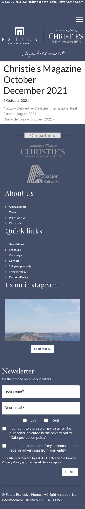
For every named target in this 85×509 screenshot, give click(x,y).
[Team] (10, 212)
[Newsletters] (14, 244)
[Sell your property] (18, 266)
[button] (42, 349)
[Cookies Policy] (16, 277)
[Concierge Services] (13, 255)
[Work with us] (15, 218)
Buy (33, 420)
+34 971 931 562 (16, 2)
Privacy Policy (11, 462)
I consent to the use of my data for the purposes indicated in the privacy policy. (41, 433)
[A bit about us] (15, 207)
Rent (55, 420)
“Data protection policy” (28, 437)
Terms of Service (40, 462)
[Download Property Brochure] (13, 250)
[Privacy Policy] (15, 272)
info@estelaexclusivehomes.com (57, 2)
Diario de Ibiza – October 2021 (28, 119)
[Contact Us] (12, 261)
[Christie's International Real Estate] (13, 223)
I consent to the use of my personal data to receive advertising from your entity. (44, 448)
